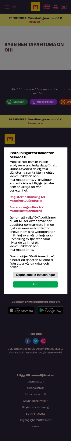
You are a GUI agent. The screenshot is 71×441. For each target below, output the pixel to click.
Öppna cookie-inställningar (35, 274)
